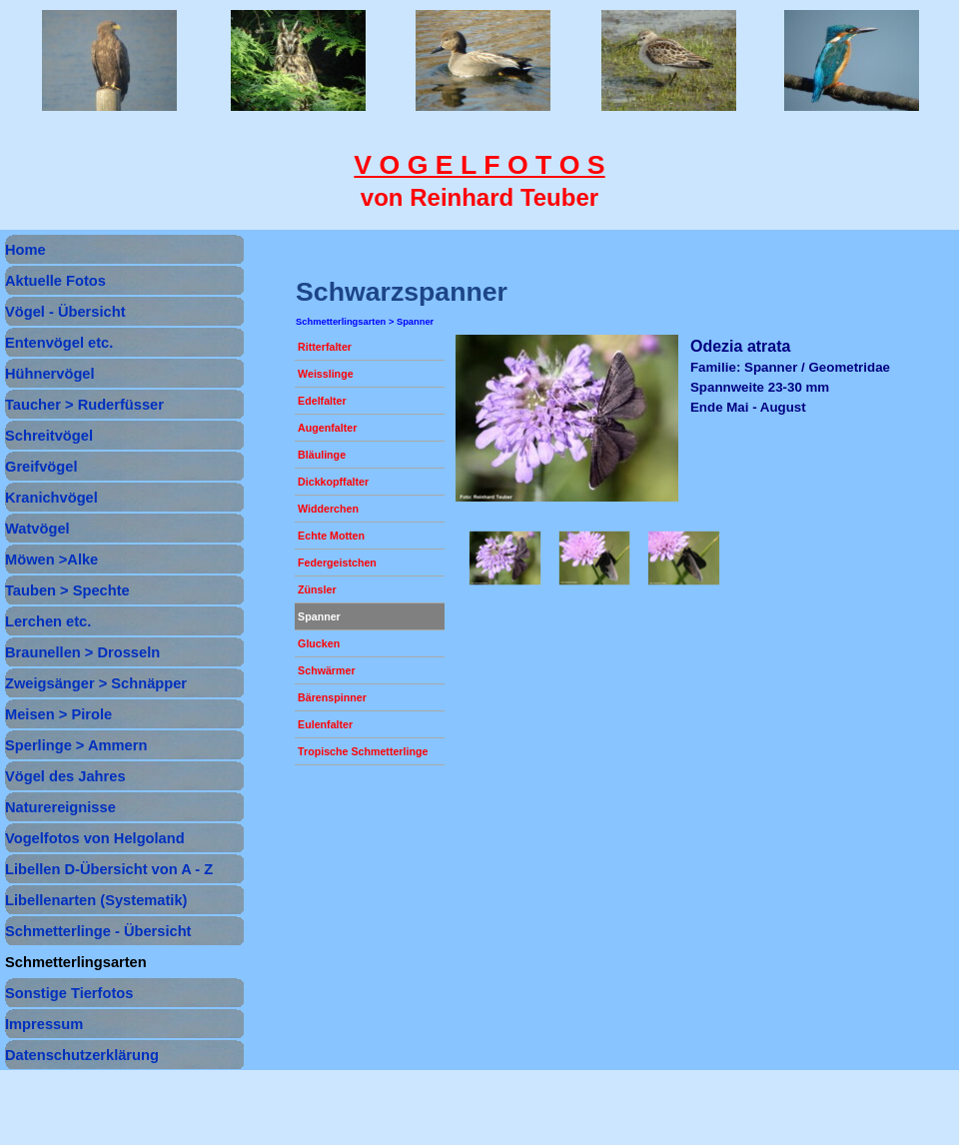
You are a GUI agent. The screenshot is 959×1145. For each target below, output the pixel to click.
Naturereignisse (60, 807)
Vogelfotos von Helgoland (95, 838)
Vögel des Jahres (65, 776)
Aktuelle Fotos (55, 281)
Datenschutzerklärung (82, 1055)
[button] (505, 558)
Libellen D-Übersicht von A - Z (109, 869)
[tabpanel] (479, 181)
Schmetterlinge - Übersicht (98, 931)
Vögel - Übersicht (65, 312)
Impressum (44, 1024)
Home (25, 250)
